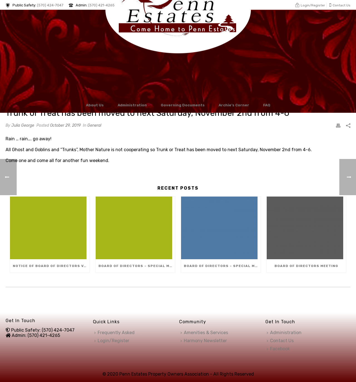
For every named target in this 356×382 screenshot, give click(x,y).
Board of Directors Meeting (306, 266)
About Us (95, 105)
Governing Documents (183, 105)
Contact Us (280, 340)
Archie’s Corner (234, 105)
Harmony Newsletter (204, 340)
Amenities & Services (204, 332)
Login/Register (111, 340)
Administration (132, 105)
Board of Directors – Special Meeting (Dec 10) (222, 266)
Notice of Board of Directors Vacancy (51, 266)
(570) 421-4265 (101, 5)
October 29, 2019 (65, 125)
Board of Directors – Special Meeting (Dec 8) (136, 266)
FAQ (266, 105)
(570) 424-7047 (50, 5)
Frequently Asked (114, 332)
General (94, 125)
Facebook (278, 348)
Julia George (22, 125)
